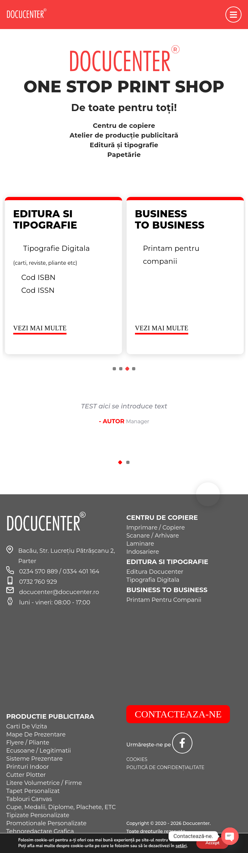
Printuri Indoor (27, 766)
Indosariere (142, 551)
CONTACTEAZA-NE (178, 714)
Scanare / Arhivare (152, 535)
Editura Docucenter (154, 571)
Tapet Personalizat (33, 791)
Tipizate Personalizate (37, 815)
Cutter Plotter (26, 774)
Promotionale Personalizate (46, 823)
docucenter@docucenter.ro (59, 592)
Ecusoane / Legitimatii (38, 750)
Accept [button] (212, 843)
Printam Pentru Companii (163, 599)
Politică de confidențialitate (165, 767)
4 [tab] (133, 368)
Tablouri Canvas (29, 799)
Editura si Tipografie (167, 562)
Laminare (140, 543)
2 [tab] (120, 368)
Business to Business (166, 590)
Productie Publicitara (50, 716)
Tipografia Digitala (152, 579)
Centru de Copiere (162, 517)
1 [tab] (114, 368)
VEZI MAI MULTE (40, 328)
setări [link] (180, 846)
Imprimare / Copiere (155, 527)
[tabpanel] (63, 275)
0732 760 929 (38, 581)
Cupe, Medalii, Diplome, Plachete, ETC (61, 807)
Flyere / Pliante (27, 742)
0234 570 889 (39, 571)
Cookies (136, 759)
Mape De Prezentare (36, 734)
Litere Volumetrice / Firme (44, 782)
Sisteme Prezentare (34, 758)
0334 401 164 (81, 571)
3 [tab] (127, 368)
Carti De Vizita (26, 726)
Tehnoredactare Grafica (40, 831)
